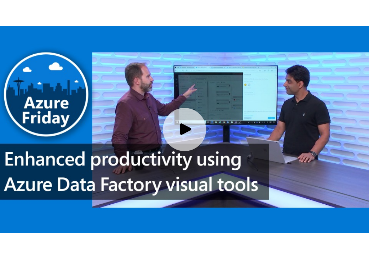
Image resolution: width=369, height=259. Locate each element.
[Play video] (184, 129)
